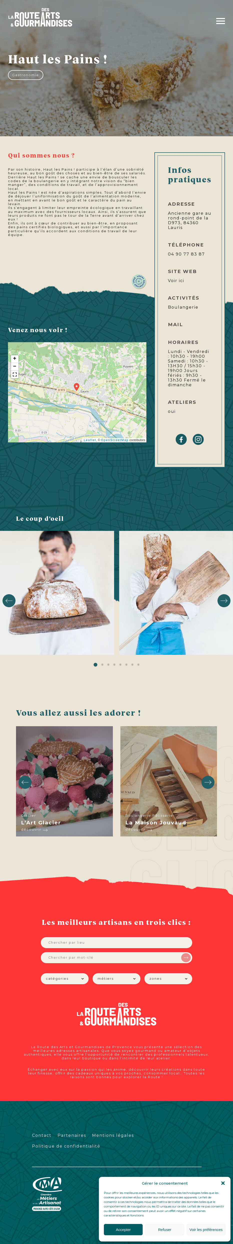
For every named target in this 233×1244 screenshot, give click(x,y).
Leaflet (90, 440)
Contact (42, 1135)
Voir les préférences (206, 1229)
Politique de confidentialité (66, 1146)
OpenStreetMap (115, 440)
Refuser (164, 1229)
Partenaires (72, 1135)
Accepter (123, 1229)
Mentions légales (113, 1135)
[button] (222, 1183)
